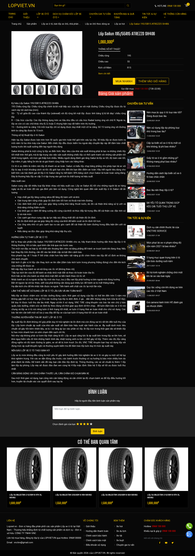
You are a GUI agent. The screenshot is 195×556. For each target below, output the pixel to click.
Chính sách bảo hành (95, 535)
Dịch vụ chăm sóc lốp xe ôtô (67, 16)
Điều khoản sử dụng (94, 545)
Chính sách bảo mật (94, 540)
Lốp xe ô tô (67, 526)
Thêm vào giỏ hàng (152, 81)
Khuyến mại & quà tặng (124, 16)
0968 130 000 (141, 88)
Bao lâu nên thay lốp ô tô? (160, 190)
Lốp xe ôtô (43, 15)
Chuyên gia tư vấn (100, 15)
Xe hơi (118, 526)
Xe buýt (118, 540)
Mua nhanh (124, 81)
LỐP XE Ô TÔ (40, 237)
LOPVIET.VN (21, 5)
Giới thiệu (26, 16)
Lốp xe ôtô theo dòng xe (97, 23)
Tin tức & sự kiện (149, 16)
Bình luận (97, 431)
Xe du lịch (119, 531)
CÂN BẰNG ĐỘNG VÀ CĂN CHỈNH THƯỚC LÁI (34, 373)
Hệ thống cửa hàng (175, 15)
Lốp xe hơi (119, 23)
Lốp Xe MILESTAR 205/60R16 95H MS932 (73, 495)
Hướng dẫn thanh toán (95, 531)
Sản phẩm (32, 23)
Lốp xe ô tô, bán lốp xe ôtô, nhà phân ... (60, 23)
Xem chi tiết (104, 73)
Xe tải (117, 535)
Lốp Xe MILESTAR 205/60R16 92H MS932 (119, 495)
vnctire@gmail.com (23, 542)
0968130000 (75, 538)
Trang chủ (12, 15)
